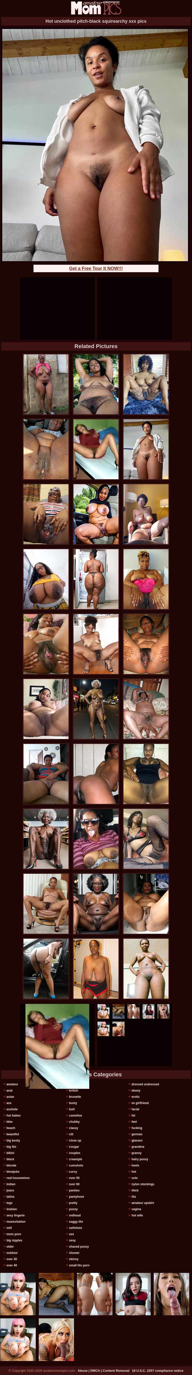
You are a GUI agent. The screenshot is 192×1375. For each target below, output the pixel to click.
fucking (137, 1128)
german (137, 1134)
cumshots (76, 1165)
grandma (138, 1146)
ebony (136, 1090)
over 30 (11, 1259)
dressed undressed (145, 1084)
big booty (13, 1140)
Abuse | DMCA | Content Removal (104, 1371)
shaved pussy (79, 1246)
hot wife (137, 1215)
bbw (9, 1122)
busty (73, 1103)
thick (135, 1190)
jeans (10, 1190)
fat (133, 1115)
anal (9, 1090)
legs (9, 1203)
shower (74, 1253)
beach (10, 1128)
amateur (12, 1084)
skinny (73, 1259)
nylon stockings (143, 1184)
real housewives (18, 1178)
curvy (73, 1171)
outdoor (12, 1253)
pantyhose (76, 1196)
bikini (10, 1153)
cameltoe (75, 1115)
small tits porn (79, 1265)
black (10, 1159)
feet (134, 1122)
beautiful (12, 1134)
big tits (11, 1146)
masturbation (16, 1221)
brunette (75, 1097)
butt (72, 1109)
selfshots (75, 1228)
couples (74, 1153)
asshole (12, 1109)
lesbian (11, 1209)
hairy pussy (140, 1159)
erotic (136, 1097)
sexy (72, 1240)
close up (75, 1140)
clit (71, 1134)
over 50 (74, 1178)
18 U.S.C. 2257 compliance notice (158, 1371)
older (10, 1246)
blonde (11, 1165)
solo (135, 1178)
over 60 (74, 1184)
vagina (136, 1209)
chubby (74, 1122)
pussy (73, 1209)
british (73, 1090)
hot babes (13, 1115)
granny (137, 1153)
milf (9, 1228)
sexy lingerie (15, 1215)
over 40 (11, 1265)
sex (71, 1234)
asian (10, 1097)
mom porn (13, 1234)
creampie (75, 1159)
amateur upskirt (143, 1203)
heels (135, 1165)
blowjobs (13, 1171)
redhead (75, 1215)
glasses (137, 1140)
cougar (74, 1146)
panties (74, 1190)
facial (135, 1109)
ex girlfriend (140, 1103)
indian (10, 1184)
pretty (73, 1203)
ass (9, 1103)
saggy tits (76, 1221)
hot (134, 1171)
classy (73, 1128)
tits (134, 1196)
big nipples (14, 1240)
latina (10, 1196)
